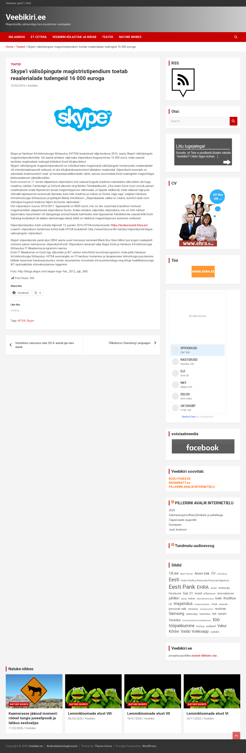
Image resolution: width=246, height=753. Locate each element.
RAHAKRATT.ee (179, 482)
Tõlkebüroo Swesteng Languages (129, 343)
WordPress (149, 746)
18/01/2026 (134, 718)
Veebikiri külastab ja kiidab (74, 37)
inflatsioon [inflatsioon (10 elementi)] (210, 593)
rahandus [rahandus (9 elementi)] (193, 608)
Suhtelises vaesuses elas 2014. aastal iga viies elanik (44, 345)
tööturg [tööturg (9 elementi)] (200, 626)
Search (233, 121)
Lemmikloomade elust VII (148, 713)
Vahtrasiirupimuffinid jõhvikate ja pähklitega (196, 515)
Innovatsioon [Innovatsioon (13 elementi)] (225, 593)
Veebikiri (32, 85)
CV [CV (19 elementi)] (213, 573)
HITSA (21, 320)
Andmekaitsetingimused (62, 746)
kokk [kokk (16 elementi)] (218, 598)
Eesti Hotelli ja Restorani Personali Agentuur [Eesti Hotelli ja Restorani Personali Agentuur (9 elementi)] (205, 580)
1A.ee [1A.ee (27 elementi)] (174, 573)
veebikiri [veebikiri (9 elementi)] (214, 631)
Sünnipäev (175, 524)
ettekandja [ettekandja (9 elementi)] (224, 588)
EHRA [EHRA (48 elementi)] (203, 587)
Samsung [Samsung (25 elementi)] (176, 613)
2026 (172, 510)
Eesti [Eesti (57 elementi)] (174, 579)
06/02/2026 (75, 718)
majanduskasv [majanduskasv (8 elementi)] (202, 604)
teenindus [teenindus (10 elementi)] (204, 613)
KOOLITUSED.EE (180, 478)
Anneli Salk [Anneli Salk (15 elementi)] (202, 573)
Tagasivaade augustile (183, 520)
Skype (30, 320)
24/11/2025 (194, 718)
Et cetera (39, 37)
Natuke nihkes (130, 37)
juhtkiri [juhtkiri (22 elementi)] (174, 598)
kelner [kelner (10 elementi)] (191, 598)
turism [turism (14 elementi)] (222, 614)
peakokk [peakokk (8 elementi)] (223, 604)
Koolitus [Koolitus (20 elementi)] (230, 598)
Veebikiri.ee (26, 17)
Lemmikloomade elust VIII (90, 713)
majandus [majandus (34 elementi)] (183, 603)
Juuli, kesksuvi (178, 529)
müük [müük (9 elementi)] (214, 604)
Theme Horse (103, 746)
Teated (107, 37)
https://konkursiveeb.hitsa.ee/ (129, 225)
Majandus (17, 37)
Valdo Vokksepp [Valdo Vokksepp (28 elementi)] (195, 631)
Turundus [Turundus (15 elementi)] (175, 620)
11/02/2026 (16, 728)
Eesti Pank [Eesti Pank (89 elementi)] (182, 587)
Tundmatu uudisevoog (194, 545)
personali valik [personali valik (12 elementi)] (177, 609)
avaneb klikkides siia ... (205, 655)
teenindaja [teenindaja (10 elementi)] (192, 613)
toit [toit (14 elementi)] (214, 614)
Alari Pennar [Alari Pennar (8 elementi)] (186, 573)
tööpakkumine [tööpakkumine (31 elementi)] (181, 625)
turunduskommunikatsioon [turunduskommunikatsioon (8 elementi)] (197, 620)
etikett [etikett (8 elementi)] (213, 588)
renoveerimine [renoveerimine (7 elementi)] (206, 609)
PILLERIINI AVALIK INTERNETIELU (192, 487)
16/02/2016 (18, 85)
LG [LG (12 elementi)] (170, 604)
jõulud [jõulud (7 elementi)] (184, 598)
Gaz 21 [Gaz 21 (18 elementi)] (188, 593)
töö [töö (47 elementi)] (216, 619)
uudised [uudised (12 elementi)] (211, 626)
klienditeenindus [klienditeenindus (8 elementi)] (205, 598)
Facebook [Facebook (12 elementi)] (175, 593)
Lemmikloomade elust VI (207, 713)
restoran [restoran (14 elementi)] (220, 609)
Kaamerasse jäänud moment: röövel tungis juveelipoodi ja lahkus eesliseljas (33, 718)
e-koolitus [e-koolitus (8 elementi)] (222, 573)
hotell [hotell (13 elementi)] (198, 593)
